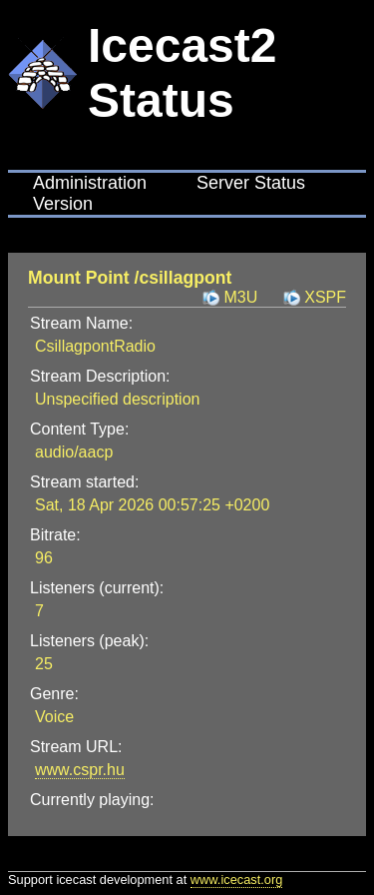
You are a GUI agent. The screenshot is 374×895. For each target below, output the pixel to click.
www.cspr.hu (80, 769)
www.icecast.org (236, 879)
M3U (240, 297)
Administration (90, 183)
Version (63, 204)
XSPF (325, 297)
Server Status (250, 183)
